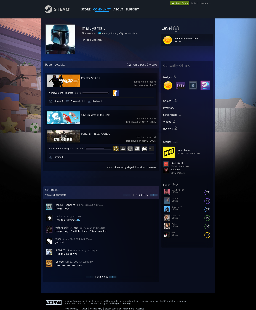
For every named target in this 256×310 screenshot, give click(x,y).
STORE (86, 9)
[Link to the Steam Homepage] (60, 12)
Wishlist (141, 167)
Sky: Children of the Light (95, 114)
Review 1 (97, 101)
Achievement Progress (61, 92)
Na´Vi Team (183, 150)
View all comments (55, 195)
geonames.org (123, 303)
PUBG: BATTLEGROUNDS (95, 133)
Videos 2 (58, 101)
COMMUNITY (102, 9)
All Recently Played (124, 167)
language (204, 3)
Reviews (153, 167)
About (118, 9)
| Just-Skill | (177, 162)
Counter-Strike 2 (90, 77)
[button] (187, 28)
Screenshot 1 (78, 101)
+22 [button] (151, 148)
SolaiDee (175, 169)
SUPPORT (132, 9)
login (193, 3)
